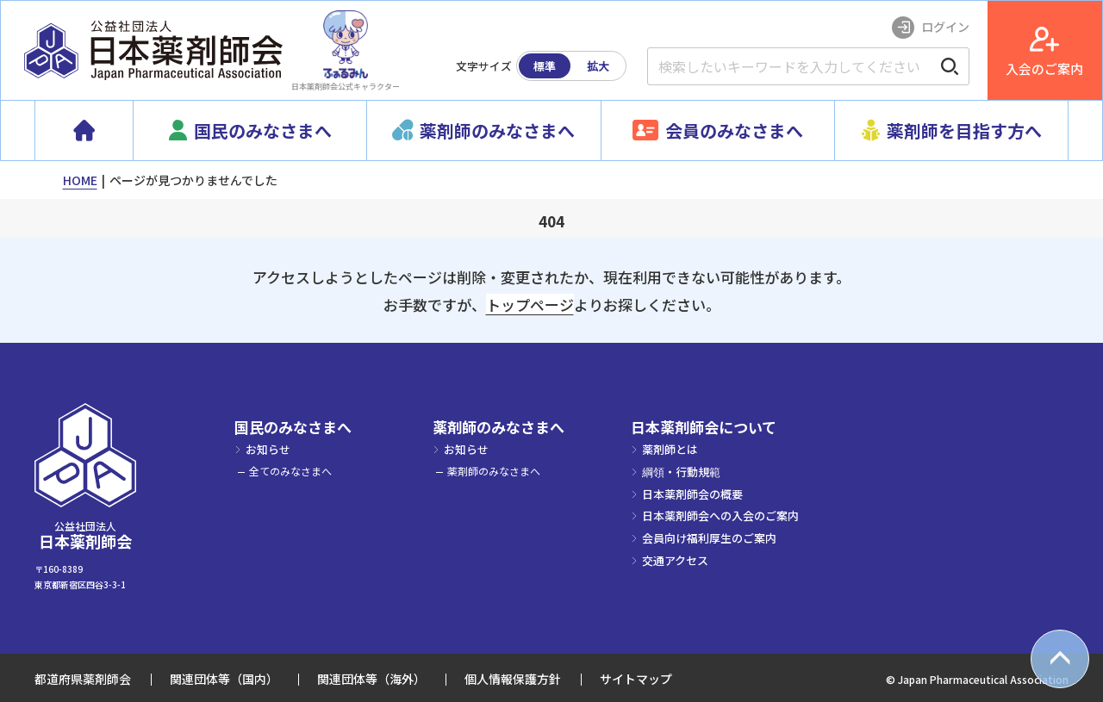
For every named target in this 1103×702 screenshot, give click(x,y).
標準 (544, 66)
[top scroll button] (1060, 659)
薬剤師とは (670, 449)
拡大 (598, 66)
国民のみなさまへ (293, 427)
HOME (80, 180)
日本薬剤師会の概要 (692, 494)
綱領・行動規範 (681, 471)
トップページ (530, 304)
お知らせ (268, 449)
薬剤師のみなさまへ (498, 427)
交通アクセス (675, 560)
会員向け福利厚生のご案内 (709, 538)
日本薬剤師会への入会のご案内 (720, 515)
